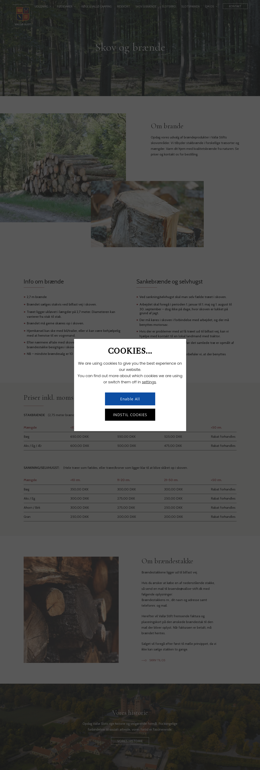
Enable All (130, 398)
